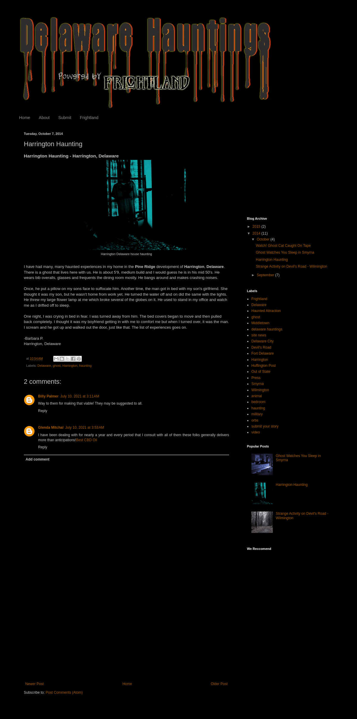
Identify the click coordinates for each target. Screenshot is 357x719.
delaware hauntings (266, 329)
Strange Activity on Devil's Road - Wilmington (291, 266)
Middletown (260, 323)
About (44, 117)
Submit (64, 117)
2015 (257, 226)
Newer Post (34, 684)
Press (256, 378)
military (257, 414)
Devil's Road (261, 347)
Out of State (260, 371)
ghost (56, 365)
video (255, 432)
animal (256, 396)
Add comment (37, 459)
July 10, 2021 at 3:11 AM (79, 396)
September (266, 275)
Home (24, 117)
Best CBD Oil (86, 440)
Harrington (69, 365)
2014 (257, 233)
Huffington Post (263, 366)
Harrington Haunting (272, 260)
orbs (254, 420)
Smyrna (257, 384)
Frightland (89, 117)
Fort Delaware (262, 353)
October (263, 239)
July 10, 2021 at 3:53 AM (84, 427)
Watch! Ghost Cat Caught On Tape (283, 246)
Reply (42, 411)
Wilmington (260, 390)
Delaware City (262, 341)
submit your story (264, 426)
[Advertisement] (126, 637)
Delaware (44, 365)
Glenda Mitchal (50, 427)
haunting (85, 365)
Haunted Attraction (266, 311)
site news (258, 335)
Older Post (219, 684)
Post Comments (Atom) (64, 692)
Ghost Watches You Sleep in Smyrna (285, 252)
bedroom (258, 402)
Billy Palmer (48, 396)
